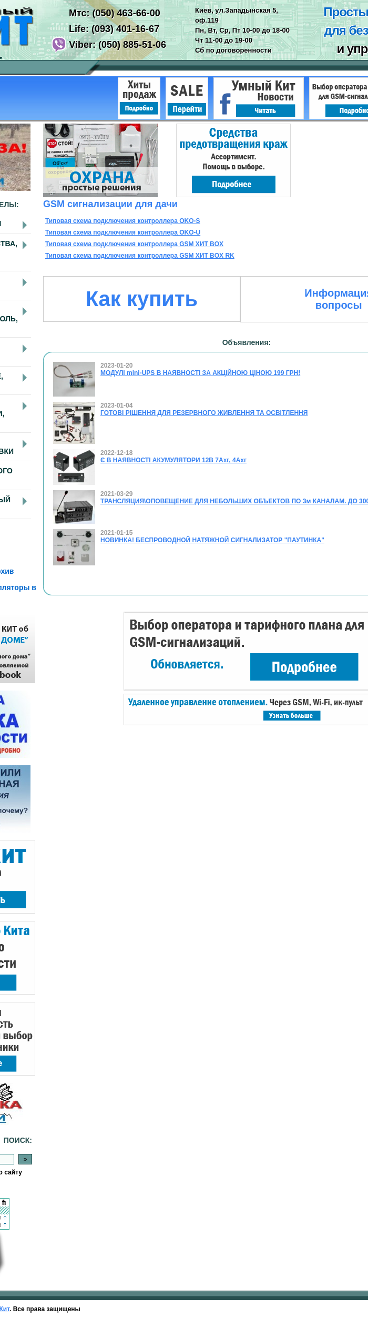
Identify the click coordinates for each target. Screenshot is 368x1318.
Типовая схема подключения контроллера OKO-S (122, 221)
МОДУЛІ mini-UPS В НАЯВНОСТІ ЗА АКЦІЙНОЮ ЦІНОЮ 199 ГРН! (200, 373)
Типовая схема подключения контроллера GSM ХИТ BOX (134, 244)
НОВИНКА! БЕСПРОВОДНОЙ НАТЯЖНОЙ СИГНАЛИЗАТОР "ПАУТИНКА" (212, 540)
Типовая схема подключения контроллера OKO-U (122, 232)
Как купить (142, 298)
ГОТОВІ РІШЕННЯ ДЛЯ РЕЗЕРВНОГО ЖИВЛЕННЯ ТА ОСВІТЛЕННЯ (204, 413)
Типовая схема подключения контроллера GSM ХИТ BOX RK (139, 255)
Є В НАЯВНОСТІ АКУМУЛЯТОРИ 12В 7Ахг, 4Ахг (173, 460)
